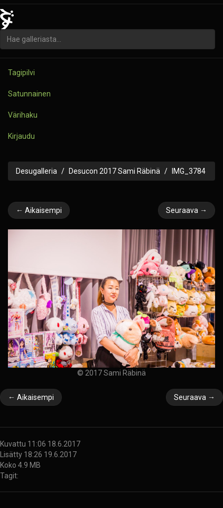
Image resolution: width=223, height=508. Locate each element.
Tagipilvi (21, 72)
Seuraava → (186, 210)
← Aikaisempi (39, 210)
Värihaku (23, 115)
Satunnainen (29, 94)
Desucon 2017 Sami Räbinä (114, 171)
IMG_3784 (189, 171)
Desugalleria (36, 171)
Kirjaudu (21, 136)
